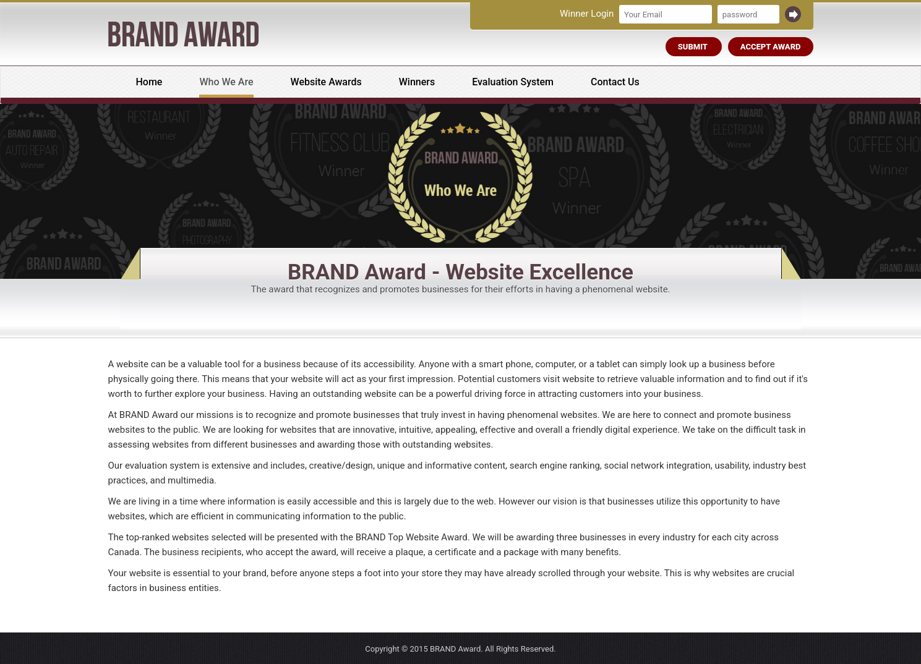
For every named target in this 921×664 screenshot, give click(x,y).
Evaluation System (513, 82)
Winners (417, 82)
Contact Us (615, 82)
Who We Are (226, 82)
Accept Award (770, 46)
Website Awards (326, 82)
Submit (693, 46)
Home (149, 82)
